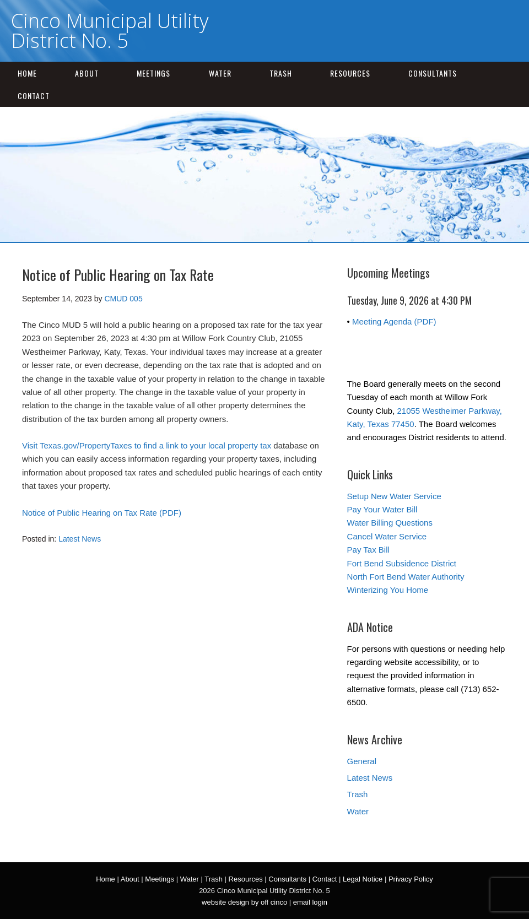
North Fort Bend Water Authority (406, 576)
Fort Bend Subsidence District (401, 563)
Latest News (79, 538)
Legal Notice (362, 879)
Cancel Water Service (387, 536)
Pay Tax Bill (368, 549)
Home (27, 73)
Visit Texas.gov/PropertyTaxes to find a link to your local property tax (146, 445)
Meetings (153, 73)
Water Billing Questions (390, 522)
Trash (280, 73)
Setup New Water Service (394, 496)
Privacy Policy (410, 879)
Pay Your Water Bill (382, 509)
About (87, 73)
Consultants (432, 73)
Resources (350, 73)
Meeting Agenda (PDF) (394, 321)
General (361, 761)
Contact (34, 95)
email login (310, 902)
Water (220, 73)
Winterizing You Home (388, 589)
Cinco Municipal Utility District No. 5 (110, 30)
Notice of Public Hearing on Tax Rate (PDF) (101, 512)
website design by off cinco (244, 902)
